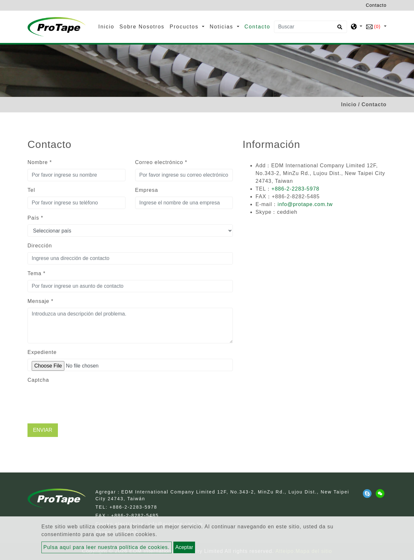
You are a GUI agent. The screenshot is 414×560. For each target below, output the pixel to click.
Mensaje (40, 301)
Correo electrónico (161, 162)
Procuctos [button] (185, 26)
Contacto (257, 26)
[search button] (338, 29)
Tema (36, 273)
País (35, 218)
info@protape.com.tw (305, 204)
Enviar (42, 430)
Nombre (39, 162)
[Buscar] (310, 27)
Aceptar (184, 547)
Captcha (38, 380)
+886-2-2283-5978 (295, 189)
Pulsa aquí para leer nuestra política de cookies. (106, 547)
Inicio (107, 26)
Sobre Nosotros (141, 26)
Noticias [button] (222, 26)
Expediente (42, 352)
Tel (31, 190)
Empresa (146, 190)
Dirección (39, 245)
